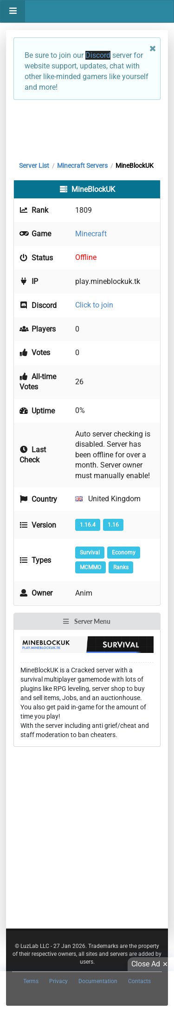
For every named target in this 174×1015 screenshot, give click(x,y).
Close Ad (150, 964)
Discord (97, 55)
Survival (90, 552)
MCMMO (90, 567)
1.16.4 (88, 525)
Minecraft (91, 233)
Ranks (121, 567)
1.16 (113, 525)
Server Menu (86, 621)
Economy (123, 552)
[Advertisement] (87, 128)
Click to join (94, 305)
